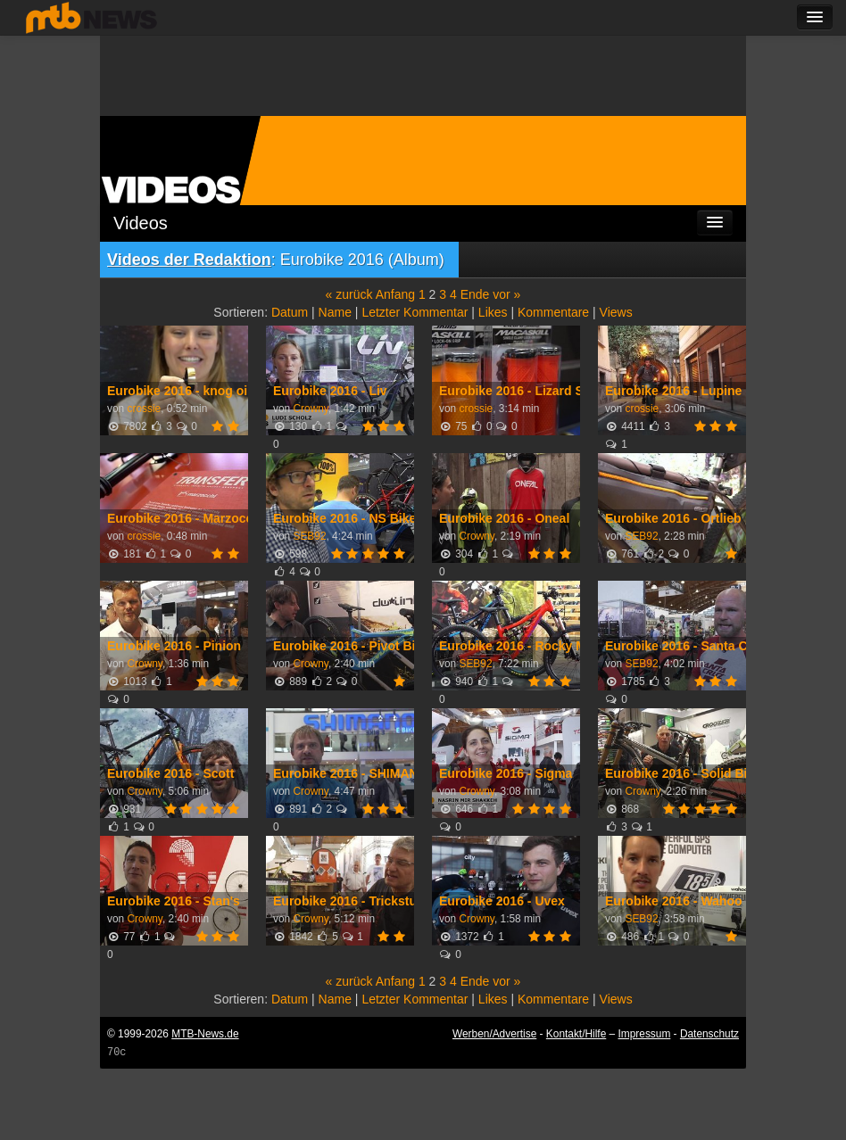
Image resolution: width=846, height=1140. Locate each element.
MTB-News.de (204, 1034)
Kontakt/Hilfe (576, 1034)
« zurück (349, 294)
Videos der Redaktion (189, 259)
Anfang (395, 294)
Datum (289, 312)
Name (335, 312)
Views (616, 312)
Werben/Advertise (494, 1034)
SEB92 (309, 536)
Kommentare (553, 312)
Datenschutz (709, 1034)
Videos (140, 223)
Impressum (644, 1034)
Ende (475, 294)
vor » (506, 294)
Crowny (310, 408)
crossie (144, 408)
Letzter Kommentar (414, 312)
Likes (493, 312)
